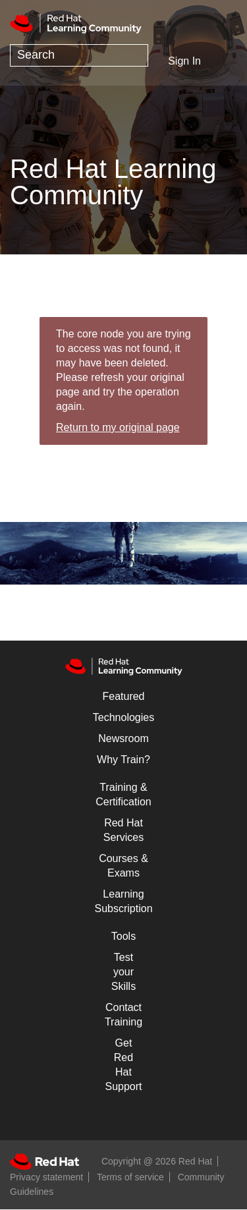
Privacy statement (46, 1177)
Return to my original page (118, 427)
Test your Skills (123, 972)
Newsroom (123, 738)
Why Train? (123, 759)
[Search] (79, 55)
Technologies (123, 717)
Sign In (184, 61)
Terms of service (130, 1177)
